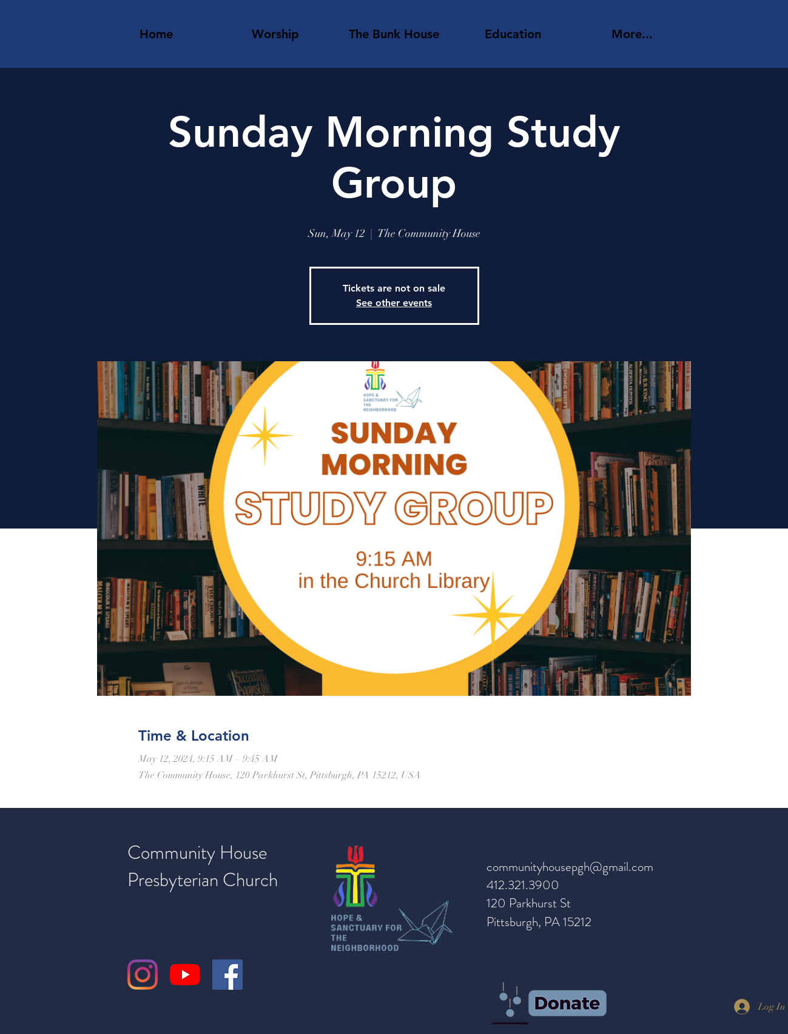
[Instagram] (142, 974)
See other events (394, 303)
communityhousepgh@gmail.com (570, 867)
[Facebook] (227, 974)
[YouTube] (185, 974)
